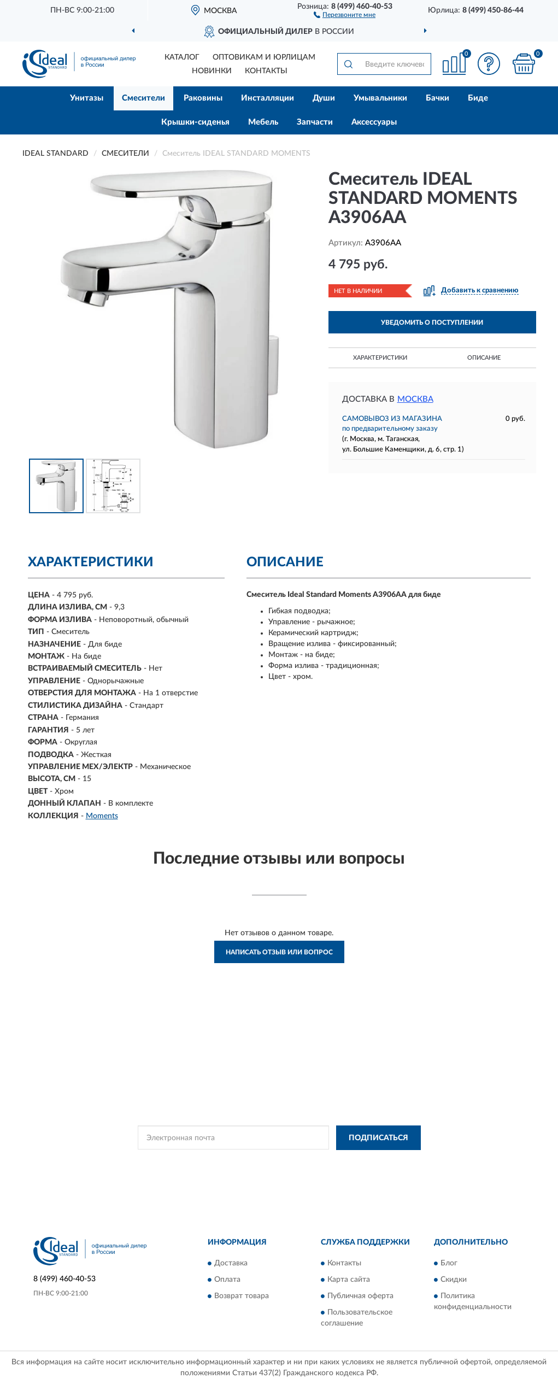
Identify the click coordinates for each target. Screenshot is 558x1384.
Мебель (263, 122)
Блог (448, 1263)
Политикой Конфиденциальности (264, 1162)
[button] (344, 14)
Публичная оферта (360, 1296)
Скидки (453, 1279)
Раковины (203, 98)
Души (324, 98)
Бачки (437, 98)
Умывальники (380, 98)
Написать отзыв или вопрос (279, 952)
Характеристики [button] (380, 358)
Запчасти (315, 122)
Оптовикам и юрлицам (264, 57)
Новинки (212, 71)
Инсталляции (267, 98)
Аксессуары (374, 122)
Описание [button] (484, 358)
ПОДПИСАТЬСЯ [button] (378, 1138)
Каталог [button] (182, 57)
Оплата (227, 1279)
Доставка (231, 1263)
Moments (102, 816)
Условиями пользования (360, 1162)
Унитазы (86, 98)
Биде (478, 98)
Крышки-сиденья (195, 122)
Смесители (143, 98)
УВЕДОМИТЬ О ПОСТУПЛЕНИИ (432, 322)
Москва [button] (415, 399)
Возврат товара (241, 1296)
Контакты (266, 71)
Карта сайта (348, 1279)
